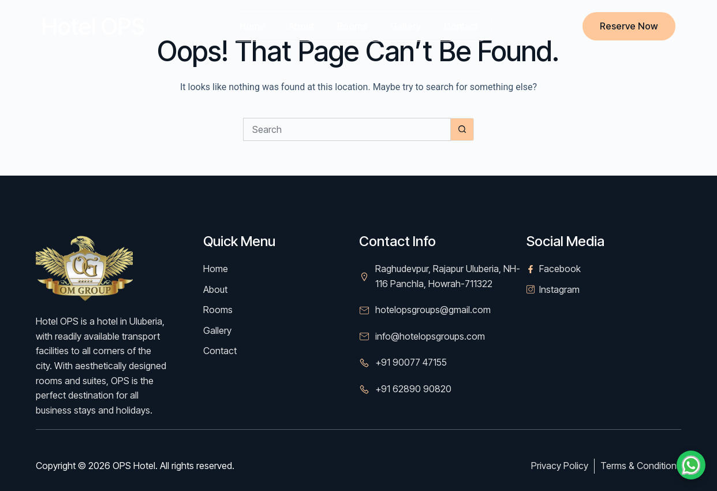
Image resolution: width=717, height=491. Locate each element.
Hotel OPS (93, 26)
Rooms (352, 26)
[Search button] (462, 129)
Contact (461, 26)
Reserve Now (629, 26)
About (301, 26)
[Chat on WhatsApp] (691, 465)
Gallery (405, 26)
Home (253, 26)
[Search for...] (347, 129)
